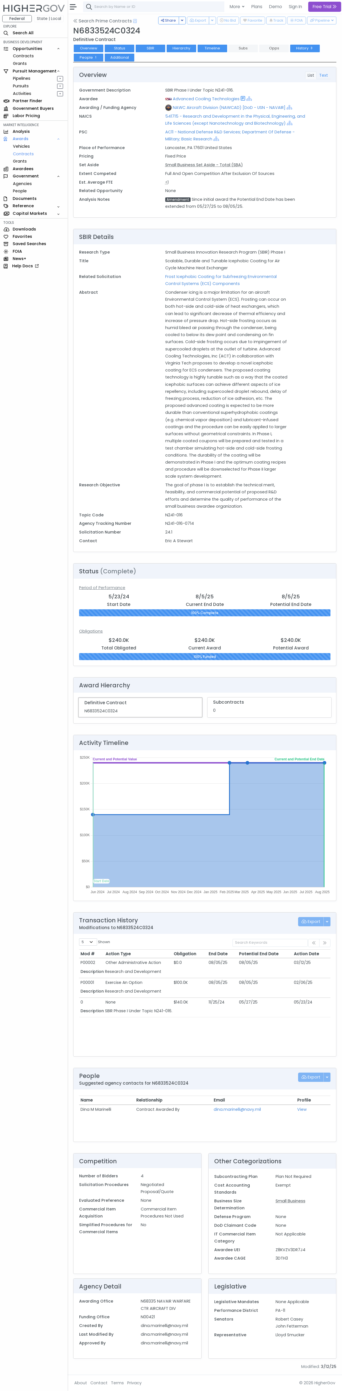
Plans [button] (256, 7)
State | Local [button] (49, 18)
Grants (20, 63)
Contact (99, 1383)
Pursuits (21, 86)
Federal (17, 18)
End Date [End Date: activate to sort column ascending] (218, 954)
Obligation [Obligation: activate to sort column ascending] (185, 954)
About (80, 1383)
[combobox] (167, 6)
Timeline (212, 48)
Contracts (23, 56)
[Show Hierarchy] (249, 98)
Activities (22, 93)
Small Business (290, 1201)
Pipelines (21, 78)
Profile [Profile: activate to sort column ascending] (304, 1100)
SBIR (150, 48)
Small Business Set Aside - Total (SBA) (204, 165)
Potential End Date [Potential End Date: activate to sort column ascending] (258, 954)
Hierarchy (181, 48)
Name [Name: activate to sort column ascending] (87, 1100)
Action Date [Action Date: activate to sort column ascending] (306, 954)
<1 (167, 182)
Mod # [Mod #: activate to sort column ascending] (88, 954)
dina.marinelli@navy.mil (237, 1109)
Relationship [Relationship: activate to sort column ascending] (149, 1100)
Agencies (22, 183)
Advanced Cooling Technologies (206, 99)
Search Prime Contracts (102, 21)
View (302, 1109)
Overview (88, 48)
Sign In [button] (295, 7)
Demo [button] (275, 7)
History (305, 48)
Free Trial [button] (325, 7)
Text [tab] (323, 75)
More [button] (235, 7)
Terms (117, 1383)
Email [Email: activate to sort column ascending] (219, 1100)
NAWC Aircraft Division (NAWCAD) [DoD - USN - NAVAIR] (229, 107)
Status (119, 48)
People (20, 191)
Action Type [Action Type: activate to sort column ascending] (118, 954)
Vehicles (21, 146)
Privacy (134, 1383)
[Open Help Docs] (135, 21)
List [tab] (311, 75)
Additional (119, 57)
